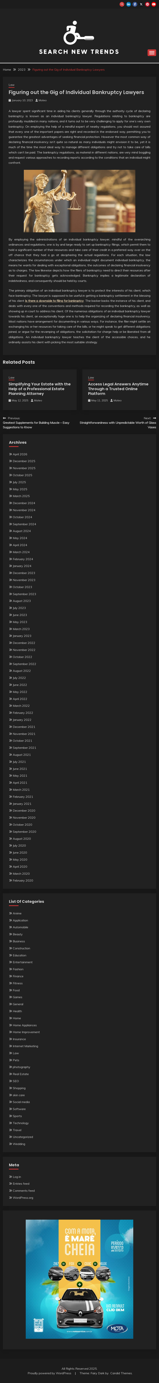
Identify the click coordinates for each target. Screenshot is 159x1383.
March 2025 (21, 496)
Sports (17, 1116)
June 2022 (20, 685)
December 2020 (24, 810)
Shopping (19, 1088)
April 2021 (20, 782)
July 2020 (19, 845)
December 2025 (24, 461)
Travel (17, 1130)
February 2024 (23, 559)
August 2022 (22, 671)
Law (11, 85)
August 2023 (22, 601)
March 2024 (21, 552)
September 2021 (24, 748)
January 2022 (22, 720)
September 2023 (24, 594)
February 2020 (23, 880)
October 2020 (22, 824)
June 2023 (20, 615)
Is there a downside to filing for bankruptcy (54, 301)
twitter (141, 4)
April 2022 (20, 699)
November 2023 (24, 580)
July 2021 (19, 762)
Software (19, 1109)
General (18, 1004)
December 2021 (24, 727)
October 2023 (22, 587)
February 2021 (23, 797)
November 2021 (24, 734)
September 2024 (24, 524)
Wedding (19, 1144)
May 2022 (20, 692)
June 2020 (20, 852)
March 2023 (21, 629)
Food (16, 990)
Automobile (20, 927)
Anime (17, 913)
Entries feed (21, 1183)
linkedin (128, 4)
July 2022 (19, 678)
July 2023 (19, 608)
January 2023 (22, 636)
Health (17, 1011)
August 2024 (22, 531)
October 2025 (22, 475)
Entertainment (23, 962)
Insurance (19, 1039)
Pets (16, 1060)
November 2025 (24, 468)
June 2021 (20, 769)
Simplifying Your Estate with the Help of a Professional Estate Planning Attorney (40, 388)
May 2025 (20, 489)
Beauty (18, 934)
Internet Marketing (25, 1046)
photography (21, 1067)
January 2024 (22, 566)
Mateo (43, 100)
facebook (134, 4)
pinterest (147, 4)
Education (19, 955)
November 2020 (24, 817)
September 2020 (24, 831)
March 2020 (21, 873)
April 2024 (20, 545)
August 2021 (22, 755)
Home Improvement (26, 1032)
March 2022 (21, 706)
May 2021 (20, 775)
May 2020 (20, 859)
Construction (21, 948)
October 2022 (22, 657)
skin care (19, 1095)
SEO (16, 1081)
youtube (153, 4)
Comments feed (24, 1190)
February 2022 (23, 713)
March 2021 (21, 790)
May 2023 (20, 622)
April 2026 (20, 454)
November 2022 (24, 650)
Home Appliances (25, 1025)
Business (19, 941)
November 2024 (24, 510)
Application (20, 920)
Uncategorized (23, 1137)
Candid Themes (121, 1373)
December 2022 (24, 643)
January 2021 (22, 804)
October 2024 (22, 517)
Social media (21, 1102)
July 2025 (19, 482)
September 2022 (24, 664)
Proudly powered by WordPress (50, 1373)
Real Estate (21, 1074)
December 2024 (24, 503)
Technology (21, 1123)
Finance (18, 976)
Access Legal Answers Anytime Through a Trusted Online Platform (118, 388)
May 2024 (20, 538)
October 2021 (22, 741)
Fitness (18, 983)
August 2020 (22, 839)
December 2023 (24, 573)
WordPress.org (23, 1198)
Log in (17, 1177)
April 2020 (20, 866)
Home (17, 1018)
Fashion (18, 969)
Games (17, 997)
